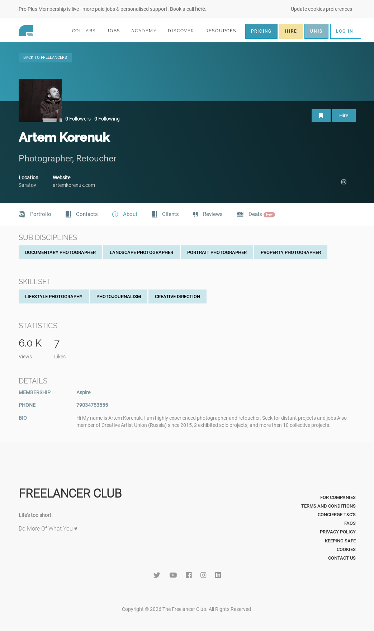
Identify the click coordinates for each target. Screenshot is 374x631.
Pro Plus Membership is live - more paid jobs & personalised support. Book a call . (112, 9)
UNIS (316, 31)
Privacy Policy (338, 532)
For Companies (338, 497)
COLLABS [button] (87, 30)
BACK (45, 57)
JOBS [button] (116, 30)
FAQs (350, 523)
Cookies (346, 549)
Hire (343, 115)
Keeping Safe (340, 540)
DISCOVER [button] (184, 30)
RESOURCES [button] (223, 30)
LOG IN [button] (345, 31)
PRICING (261, 31)
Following (107, 119)
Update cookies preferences (321, 9)
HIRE (291, 31)
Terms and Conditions (328, 506)
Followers (78, 119)
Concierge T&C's (337, 514)
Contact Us (342, 558)
